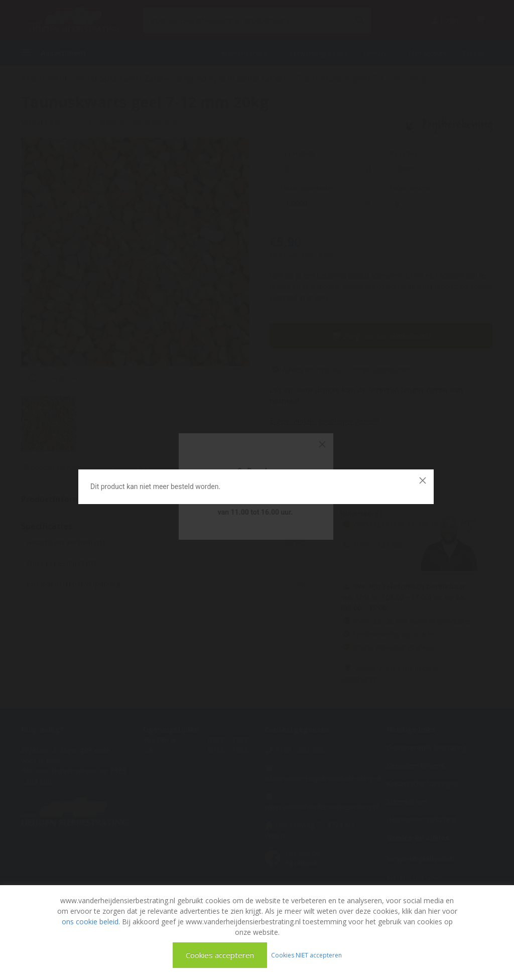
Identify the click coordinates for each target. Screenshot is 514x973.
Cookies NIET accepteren (306, 954)
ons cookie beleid (90, 921)
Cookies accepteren (220, 955)
